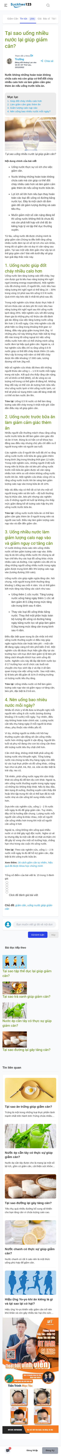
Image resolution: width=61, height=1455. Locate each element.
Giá (39, 18)
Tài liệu (55, 18)
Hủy (53, 934)
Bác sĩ (46, 18)
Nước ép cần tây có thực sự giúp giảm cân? (29, 1155)
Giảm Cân (12, 18)
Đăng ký (50, 1450)
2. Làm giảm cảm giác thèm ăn (24, 104)
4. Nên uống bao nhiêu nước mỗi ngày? (29, 111)
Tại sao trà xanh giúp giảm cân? (26, 996)
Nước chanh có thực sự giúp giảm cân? (30, 1251)
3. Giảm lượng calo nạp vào (22, 107)
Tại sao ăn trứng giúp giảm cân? (28, 1106)
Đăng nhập (32, 1450)
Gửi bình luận (37, 934)
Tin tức (28, 19)
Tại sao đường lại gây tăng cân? (26, 1050)
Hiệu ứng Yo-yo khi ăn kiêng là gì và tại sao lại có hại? (29, 1301)
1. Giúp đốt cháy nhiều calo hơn (24, 101)
